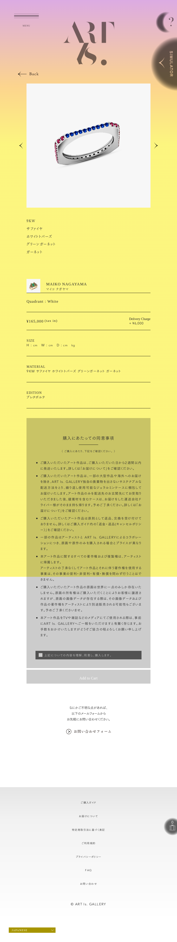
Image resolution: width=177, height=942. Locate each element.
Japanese (19, 930)
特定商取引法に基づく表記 (88, 830)
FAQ (88, 870)
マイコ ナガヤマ (57, 289)
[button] (21, 145)
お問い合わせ (88, 884)
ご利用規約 (89, 843)
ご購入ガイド (88, 802)
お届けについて (94, 468)
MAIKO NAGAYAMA (66, 284)
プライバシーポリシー (88, 857)
